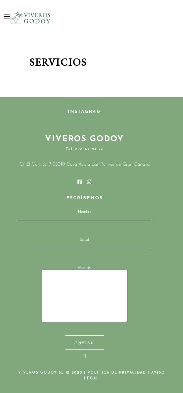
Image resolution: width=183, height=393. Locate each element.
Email (84, 242)
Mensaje (84, 293)
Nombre (84, 214)
